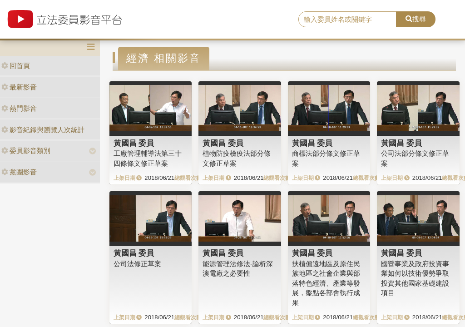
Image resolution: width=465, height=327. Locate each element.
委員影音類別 (25, 150)
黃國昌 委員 (134, 143)
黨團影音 (19, 172)
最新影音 (19, 87)
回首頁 (15, 65)
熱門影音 (19, 108)
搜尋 (416, 19)
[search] (347, 19)
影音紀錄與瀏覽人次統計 (42, 130)
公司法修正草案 (137, 264)
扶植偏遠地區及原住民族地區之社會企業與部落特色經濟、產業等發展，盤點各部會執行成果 (326, 283)
